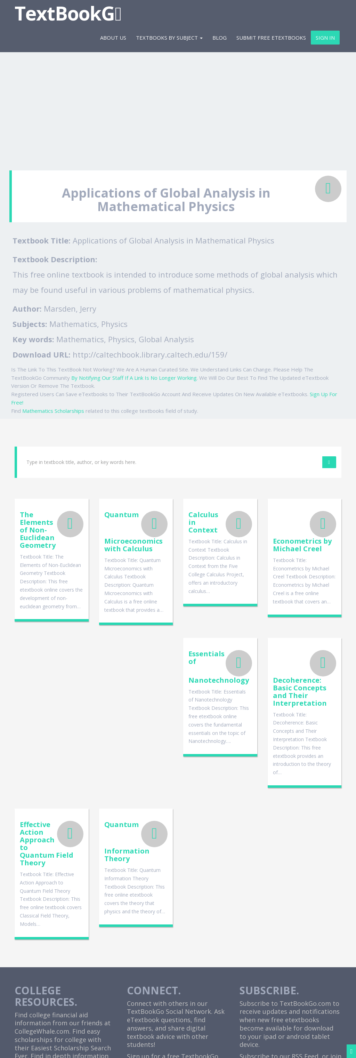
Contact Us (302, 1046)
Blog (219, 37)
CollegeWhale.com (42, 892)
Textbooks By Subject (169, 37)
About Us (113, 37)
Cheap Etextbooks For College (172, 990)
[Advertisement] (178, 108)
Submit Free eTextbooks (271, 37)
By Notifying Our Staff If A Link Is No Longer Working (134, 377)
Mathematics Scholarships (53, 410)
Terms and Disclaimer (255, 1046)
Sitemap (330, 1046)
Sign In (325, 37)
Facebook (272, 925)
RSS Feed (305, 917)
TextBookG (68, 13)
